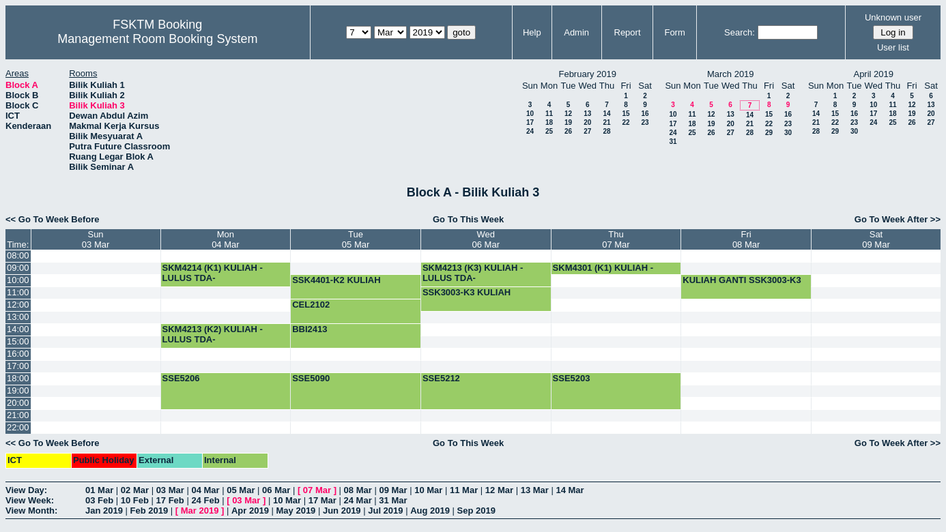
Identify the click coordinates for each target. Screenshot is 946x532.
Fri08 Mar (746, 239)
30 (788, 132)
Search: (739, 32)
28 (606, 131)
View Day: (26, 490)
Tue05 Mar (355, 239)
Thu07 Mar (615, 239)
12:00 (18, 304)
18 (549, 122)
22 (625, 122)
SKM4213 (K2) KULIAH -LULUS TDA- (212, 334)
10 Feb (135, 500)
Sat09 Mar (875, 239)
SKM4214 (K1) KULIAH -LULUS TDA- (212, 273)
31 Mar (393, 500)
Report (627, 32)
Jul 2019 (385, 510)
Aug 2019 (430, 510)
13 (587, 113)
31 (672, 141)
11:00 (18, 292)
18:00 (18, 378)
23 (644, 122)
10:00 (18, 280)
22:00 (18, 427)
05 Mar (241, 490)
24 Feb (205, 500)
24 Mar (358, 500)
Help (532, 32)
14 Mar (570, 490)
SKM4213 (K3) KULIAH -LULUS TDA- (472, 273)
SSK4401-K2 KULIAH (336, 280)
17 (530, 122)
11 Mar (464, 490)
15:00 (18, 341)
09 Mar (393, 490)
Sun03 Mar (95, 239)
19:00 (18, 390)
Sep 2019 (476, 510)
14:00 (18, 329)
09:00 (18, 268)
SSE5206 (181, 378)
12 (568, 113)
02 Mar (135, 490)
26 (568, 131)
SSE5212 (441, 378)
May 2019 (296, 510)
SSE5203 (571, 378)
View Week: (29, 500)
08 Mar (358, 490)
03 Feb (99, 500)
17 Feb (170, 500)
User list (893, 47)
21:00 (18, 415)
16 (644, 113)
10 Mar (428, 490)
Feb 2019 (149, 510)
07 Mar (317, 490)
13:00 (18, 317)
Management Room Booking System (157, 39)
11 (549, 113)
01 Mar (99, 490)
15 (625, 113)
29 (769, 132)
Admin (576, 32)
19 (568, 122)
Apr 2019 (250, 510)
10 (530, 113)
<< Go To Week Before (52, 219)
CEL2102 (311, 304)
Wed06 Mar (486, 239)
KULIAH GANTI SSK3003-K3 (742, 280)
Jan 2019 (104, 510)
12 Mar (499, 490)
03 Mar (170, 490)
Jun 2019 (342, 510)
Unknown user (893, 17)
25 (549, 131)
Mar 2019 (200, 510)
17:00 (18, 366)
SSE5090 (311, 378)
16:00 (18, 354)
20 (587, 122)
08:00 (18, 255)
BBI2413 (309, 329)
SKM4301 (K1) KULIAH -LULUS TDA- (603, 273)
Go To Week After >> (898, 219)
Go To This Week (468, 219)
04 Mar (205, 490)
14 (606, 113)
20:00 (18, 403)
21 (606, 122)
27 (587, 131)
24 (530, 131)
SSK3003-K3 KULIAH (466, 292)
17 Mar (322, 500)
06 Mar (276, 490)
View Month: (31, 510)
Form (674, 32)
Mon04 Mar (225, 239)
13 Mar (535, 490)
